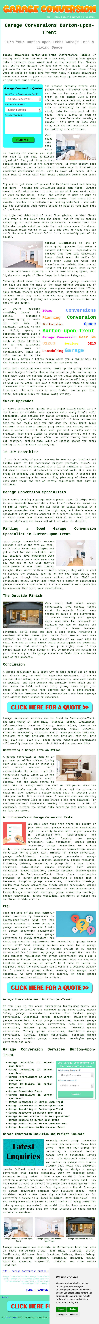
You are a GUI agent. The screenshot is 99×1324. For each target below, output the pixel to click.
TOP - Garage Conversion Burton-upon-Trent (32, 1271)
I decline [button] (72, 1309)
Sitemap (5, 1297)
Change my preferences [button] (68, 1314)
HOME (48, 17)
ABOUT (66, 17)
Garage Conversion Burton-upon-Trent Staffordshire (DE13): (46, 55)
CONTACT (76, 17)
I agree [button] (61, 1309)
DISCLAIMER (89, 17)
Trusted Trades (10, 1317)
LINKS (57, 17)
